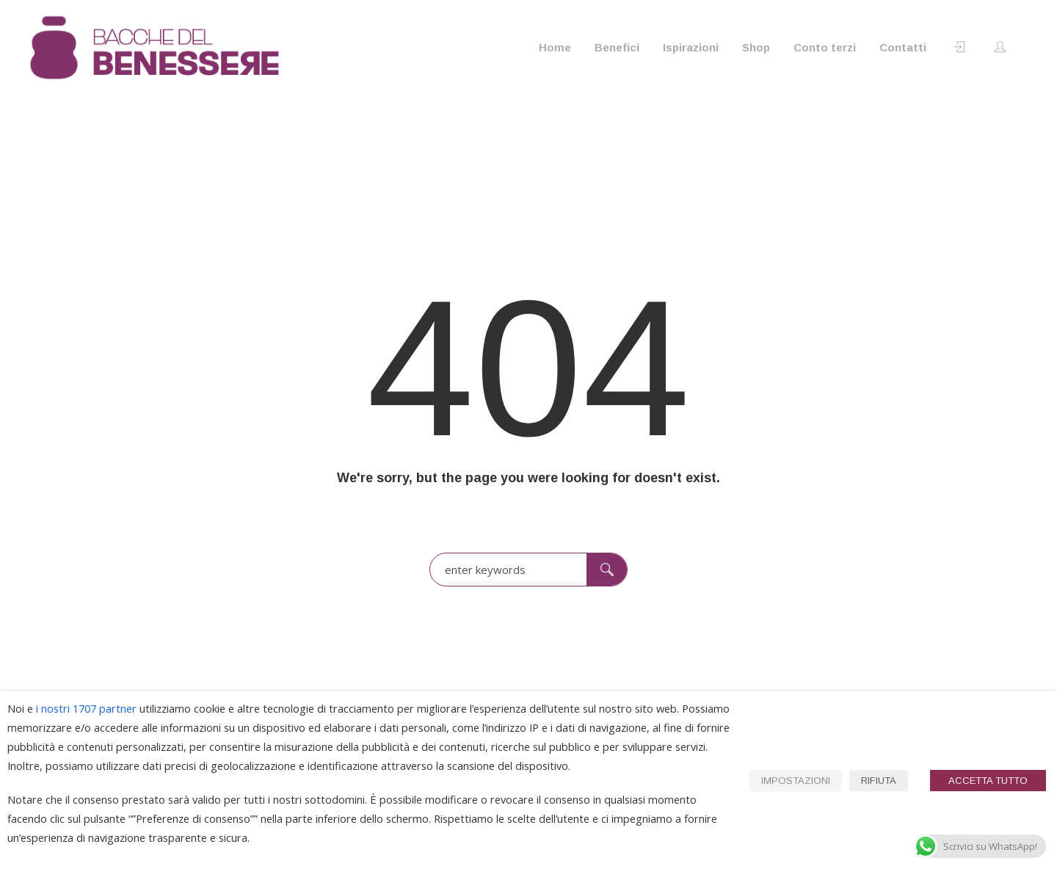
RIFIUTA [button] (878, 780)
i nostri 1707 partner (86, 708)
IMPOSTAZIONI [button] (795, 780)
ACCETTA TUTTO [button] (988, 780)
